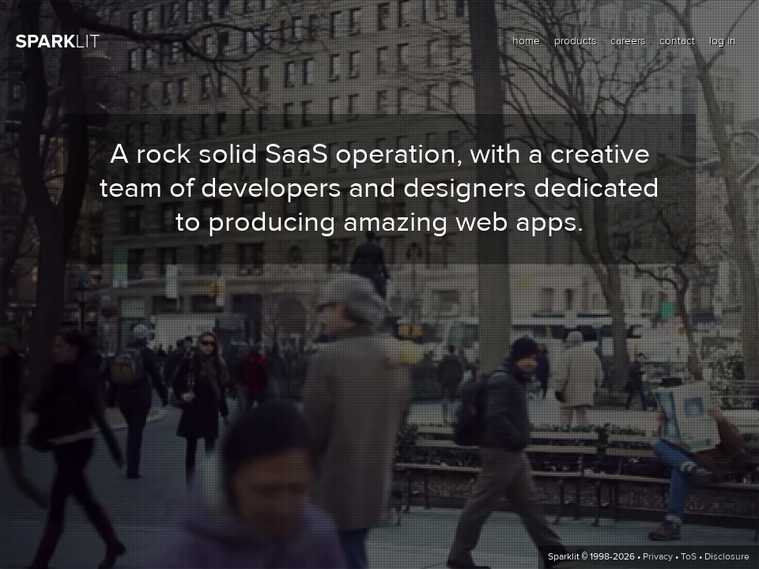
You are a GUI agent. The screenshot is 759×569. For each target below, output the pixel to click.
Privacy (658, 557)
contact (677, 40)
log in (722, 40)
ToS (689, 557)
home (526, 40)
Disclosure (727, 557)
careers (627, 40)
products (575, 40)
